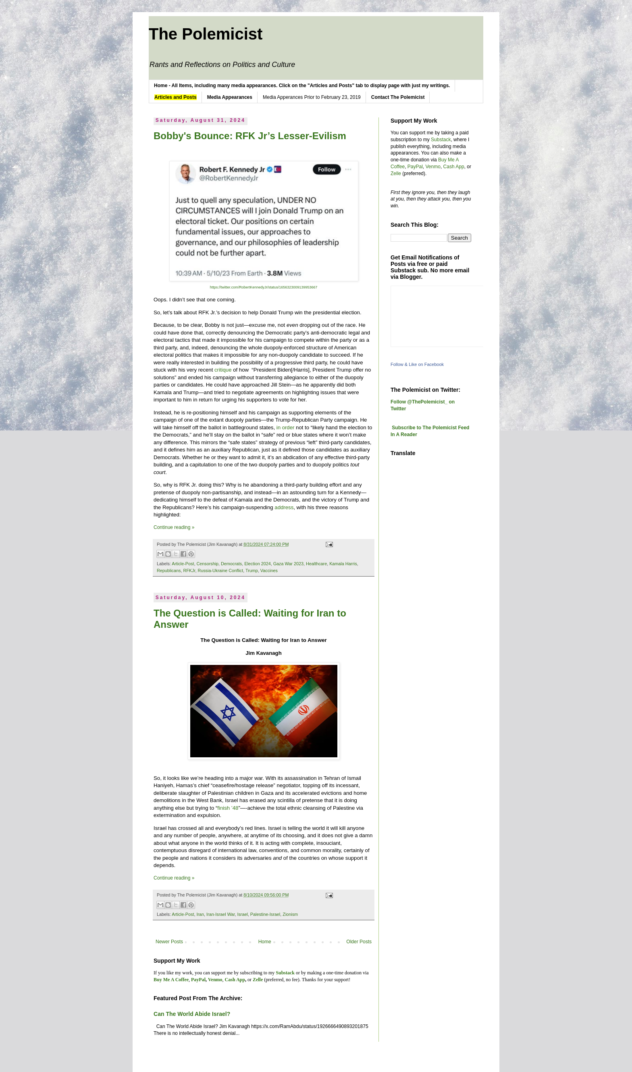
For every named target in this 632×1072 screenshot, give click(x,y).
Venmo (433, 166)
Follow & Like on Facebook (417, 364)
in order (285, 427)
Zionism (290, 914)
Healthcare (316, 563)
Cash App (453, 166)
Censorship (207, 563)
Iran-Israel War (220, 914)
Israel (242, 914)
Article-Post (183, 563)
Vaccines (269, 570)
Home (264, 942)
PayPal (415, 166)
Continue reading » (174, 527)
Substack (441, 139)
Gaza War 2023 (288, 563)
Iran (200, 914)
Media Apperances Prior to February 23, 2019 (312, 97)
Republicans (169, 570)
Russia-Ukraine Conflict (220, 570)
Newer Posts (169, 942)
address (283, 507)
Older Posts (359, 942)
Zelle (396, 173)
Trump (251, 570)
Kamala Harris (343, 563)
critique (223, 370)
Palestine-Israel (265, 914)
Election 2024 (257, 563)
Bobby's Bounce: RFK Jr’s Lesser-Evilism (250, 135)
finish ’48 (227, 808)
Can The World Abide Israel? (192, 1014)
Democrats (231, 563)
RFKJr (189, 570)
